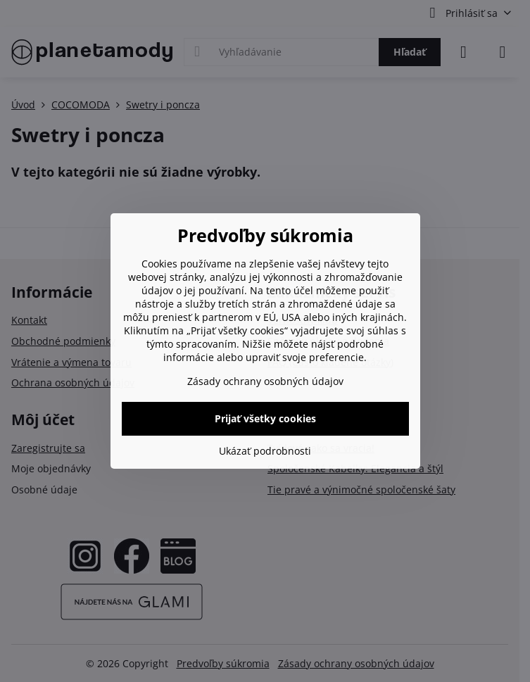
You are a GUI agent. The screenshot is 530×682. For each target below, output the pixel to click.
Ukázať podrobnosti (265, 450)
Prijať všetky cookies (265, 418)
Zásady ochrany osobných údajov (265, 381)
